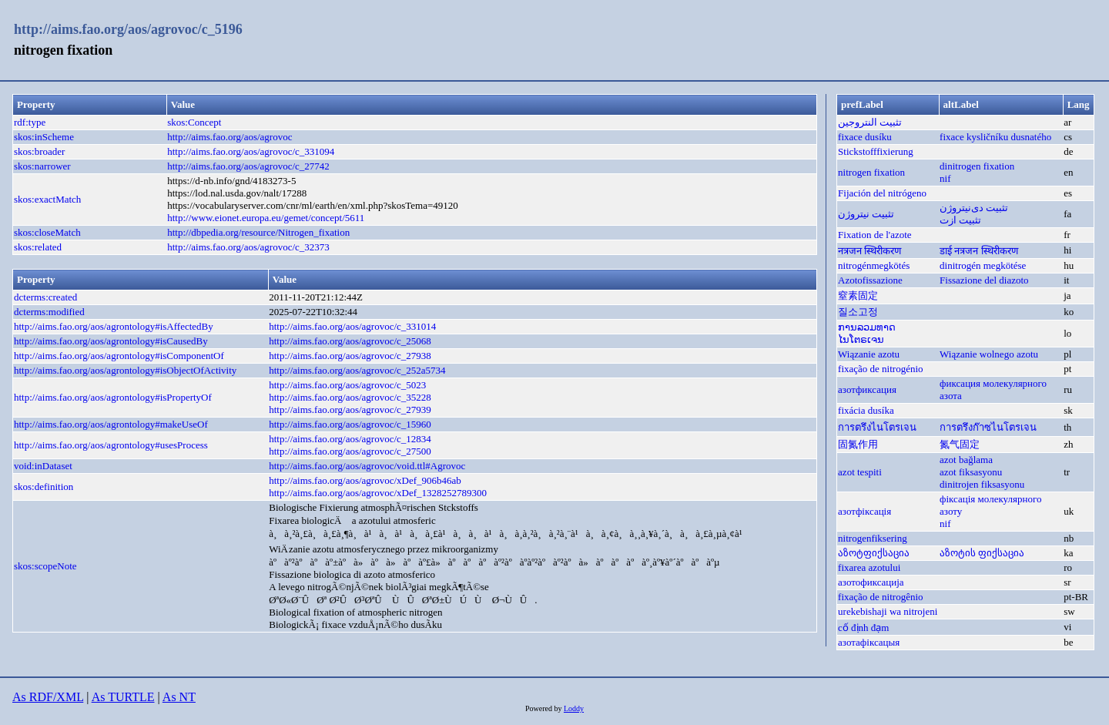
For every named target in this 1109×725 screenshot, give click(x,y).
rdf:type (29, 122)
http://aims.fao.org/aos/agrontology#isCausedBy (111, 341)
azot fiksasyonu (971, 472)
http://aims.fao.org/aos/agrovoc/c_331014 (352, 326)
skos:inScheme (44, 137)
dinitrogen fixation (977, 166)
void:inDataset (43, 466)
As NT (179, 696)
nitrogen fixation (871, 172)
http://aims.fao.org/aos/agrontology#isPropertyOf (113, 397)
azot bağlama (966, 459)
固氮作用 (858, 444)
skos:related (38, 247)
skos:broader (39, 151)
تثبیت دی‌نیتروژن (974, 207)
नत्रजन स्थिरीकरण (869, 251)
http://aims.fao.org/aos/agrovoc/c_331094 (250, 151)
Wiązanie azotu (869, 354)
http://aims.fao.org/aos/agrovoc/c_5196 (128, 29)
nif (945, 178)
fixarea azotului (869, 567)
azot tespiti (860, 472)
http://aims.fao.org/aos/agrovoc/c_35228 (350, 397)
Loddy (574, 708)
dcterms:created (45, 297)
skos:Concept (194, 122)
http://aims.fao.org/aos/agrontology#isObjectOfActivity (125, 370)
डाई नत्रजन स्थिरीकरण (979, 251)
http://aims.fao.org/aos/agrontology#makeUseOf (111, 424)
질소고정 (858, 311)
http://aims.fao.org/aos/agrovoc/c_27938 (350, 355)
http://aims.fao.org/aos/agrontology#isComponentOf (119, 355)
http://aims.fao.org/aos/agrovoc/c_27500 (350, 451)
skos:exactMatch (47, 199)
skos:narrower (42, 166)
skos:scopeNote (45, 566)
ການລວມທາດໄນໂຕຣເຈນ (867, 333)
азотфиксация (867, 389)
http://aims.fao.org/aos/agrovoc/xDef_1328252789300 (378, 492)
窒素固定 (858, 295)
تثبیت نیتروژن (866, 214)
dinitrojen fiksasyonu (982, 484)
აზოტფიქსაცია (874, 553)
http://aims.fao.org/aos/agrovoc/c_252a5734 (357, 370)
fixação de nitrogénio (880, 368)
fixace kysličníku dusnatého (995, 137)
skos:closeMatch (47, 232)
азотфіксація (864, 511)
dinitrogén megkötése (983, 265)
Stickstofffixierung (875, 151)
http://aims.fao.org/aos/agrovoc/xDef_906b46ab (365, 480)
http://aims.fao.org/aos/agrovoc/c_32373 (248, 247)
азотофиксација (871, 582)
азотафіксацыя (869, 642)
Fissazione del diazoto (984, 280)
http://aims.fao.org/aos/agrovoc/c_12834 (350, 439)
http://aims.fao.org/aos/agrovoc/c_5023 (347, 385)
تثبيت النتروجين (870, 122)
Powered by (544, 708)
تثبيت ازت (960, 220)
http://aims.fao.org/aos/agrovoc (229, 137)
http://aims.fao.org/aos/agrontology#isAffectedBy (113, 326)
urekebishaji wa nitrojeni (887, 611)
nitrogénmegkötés (874, 265)
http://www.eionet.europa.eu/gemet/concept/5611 (265, 217)
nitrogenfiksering (872, 538)
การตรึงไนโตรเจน (877, 427)
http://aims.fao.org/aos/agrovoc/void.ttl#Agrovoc (367, 466)
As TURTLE (123, 696)
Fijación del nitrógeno (882, 193)
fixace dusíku (865, 137)
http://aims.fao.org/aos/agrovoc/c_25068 (350, 341)
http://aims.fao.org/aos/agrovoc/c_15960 (350, 424)
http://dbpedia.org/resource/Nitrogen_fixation (258, 232)
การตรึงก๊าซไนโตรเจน (988, 427)
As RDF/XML (47, 696)
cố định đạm (863, 627)
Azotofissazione (870, 280)
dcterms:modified (49, 311)
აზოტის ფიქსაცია (982, 553)
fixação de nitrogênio (880, 596)
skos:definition (43, 486)
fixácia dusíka (866, 410)
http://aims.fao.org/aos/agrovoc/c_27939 (350, 409)
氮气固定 (960, 444)
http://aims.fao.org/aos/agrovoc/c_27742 (248, 166)
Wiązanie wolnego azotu (989, 354)
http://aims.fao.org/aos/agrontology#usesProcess (111, 445)
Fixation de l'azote (874, 234)
